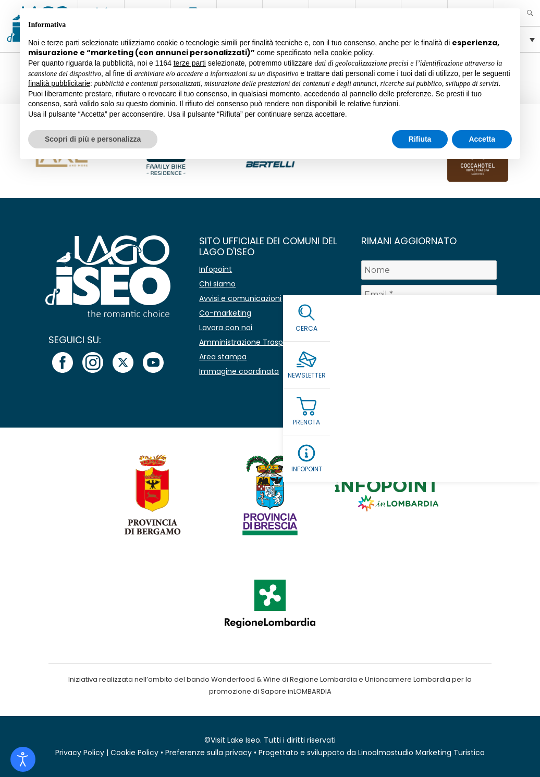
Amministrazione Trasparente (253, 342)
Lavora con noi (225, 327)
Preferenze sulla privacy (208, 752)
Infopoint (215, 269)
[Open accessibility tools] (22, 759)
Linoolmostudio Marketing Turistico (421, 752)
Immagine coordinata (239, 371)
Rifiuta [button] (420, 139)
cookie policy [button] (351, 52)
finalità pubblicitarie (59, 83)
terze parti (190, 63)
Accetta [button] (482, 139)
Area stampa (223, 357)
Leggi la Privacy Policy (403, 346)
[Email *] (429, 294)
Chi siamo (217, 284)
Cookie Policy (134, 752)
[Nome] (429, 270)
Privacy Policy (79, 752)
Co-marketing (225, 313)
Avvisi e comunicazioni (240, 298)
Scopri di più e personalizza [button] (93, 139)
